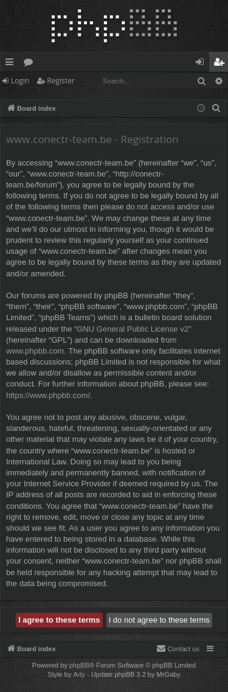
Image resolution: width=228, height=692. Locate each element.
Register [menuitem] (221, 64)
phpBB (79, 665)
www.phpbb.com (35, 350)
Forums (31, 64)
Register (60, 80)
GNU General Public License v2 (132, 329)
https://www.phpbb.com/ (48, 395)
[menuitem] (216, 108)
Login (20, 80)
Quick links (12, 64)
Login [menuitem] (202, 64)
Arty (80, 674)
